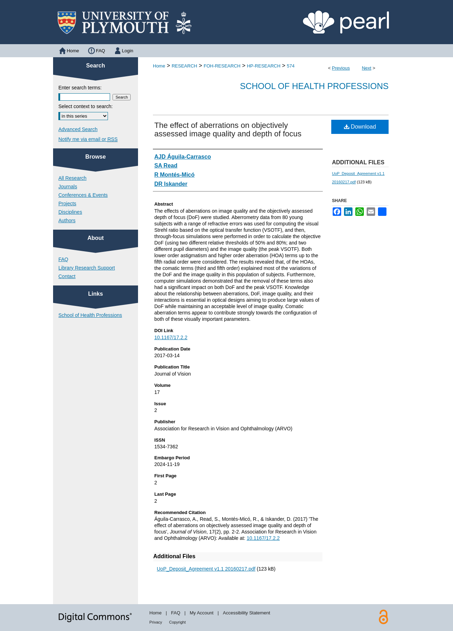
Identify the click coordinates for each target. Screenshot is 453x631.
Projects (67, 203)
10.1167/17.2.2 (170, 337)
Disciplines (70, 212)
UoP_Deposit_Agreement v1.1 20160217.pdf (206, 569)
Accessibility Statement (246, 612)
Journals (67, 186)
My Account (201, 612)
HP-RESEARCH (264, 66)
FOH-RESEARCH (221, 66)
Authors (66, 220)
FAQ (63, 259)
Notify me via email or (87, 139)
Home (159, 66)
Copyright (177, 622)
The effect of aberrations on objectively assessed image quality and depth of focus (228, 129)
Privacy (155, 622)
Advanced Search (78, 129)
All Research (72, 178)
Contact (66, 276)
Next (366, 68)
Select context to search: (85, 106)
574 (291, 66)
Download (360, 127)
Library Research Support (86, 268)
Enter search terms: (80, 87)
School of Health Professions (314, 86)
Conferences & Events (83, 195)
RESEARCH (184, 66)
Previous (341, 68)
